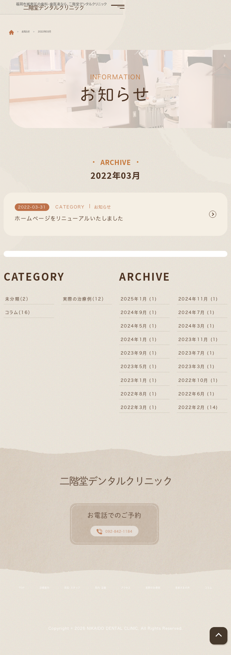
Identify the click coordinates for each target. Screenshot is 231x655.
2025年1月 (139, 301)
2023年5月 (139, 369)
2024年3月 (196, 328)
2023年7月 (196, 355)
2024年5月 (139, 328)
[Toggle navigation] (215, 10)
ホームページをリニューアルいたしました (69, 221)
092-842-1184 (112, 536)
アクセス (157, 593)
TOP (12, 593)
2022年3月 (139, 410)
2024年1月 (139, 342)
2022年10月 (198, 382)
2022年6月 (196, 396)
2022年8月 (139, 396)
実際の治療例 (83, 301)
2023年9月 (139, 355)
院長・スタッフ (81, 593)
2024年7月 (196, 315)
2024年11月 (198, 301)
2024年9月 (139, 315)
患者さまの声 (102, 601)
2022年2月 (198, 410)
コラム (18, 315)
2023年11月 (198, 342)
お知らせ (102, 209)
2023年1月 (139, 382)
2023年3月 (196, 369)
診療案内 (42, 593)
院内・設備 (122, 593)
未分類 (17, 301)
